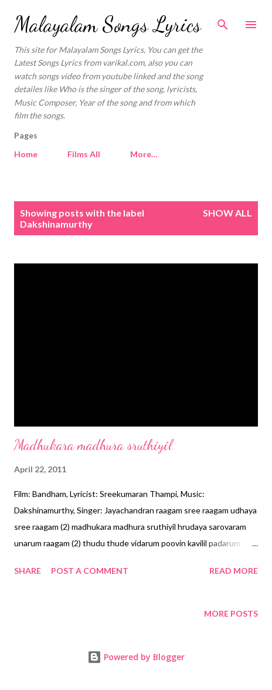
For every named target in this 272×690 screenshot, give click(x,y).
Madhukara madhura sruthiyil (93, 445)
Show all (227, 212)
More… (144, 154)
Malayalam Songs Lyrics (107, 24)
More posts (231, 613)
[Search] (223, 21)
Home (26, 154)
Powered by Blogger (136, 656)
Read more (233, 571)
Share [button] (27, 571)
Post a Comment (89, 571)
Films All (83, 154)
